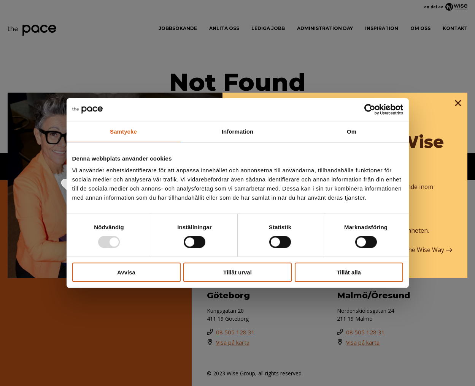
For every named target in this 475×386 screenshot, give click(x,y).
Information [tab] (238, 131)
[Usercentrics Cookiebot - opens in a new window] (370, 109)
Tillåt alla (349, 272)
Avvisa (126, 272)
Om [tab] (351, 131)
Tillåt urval (237, 272)
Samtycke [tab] (123, 131)
